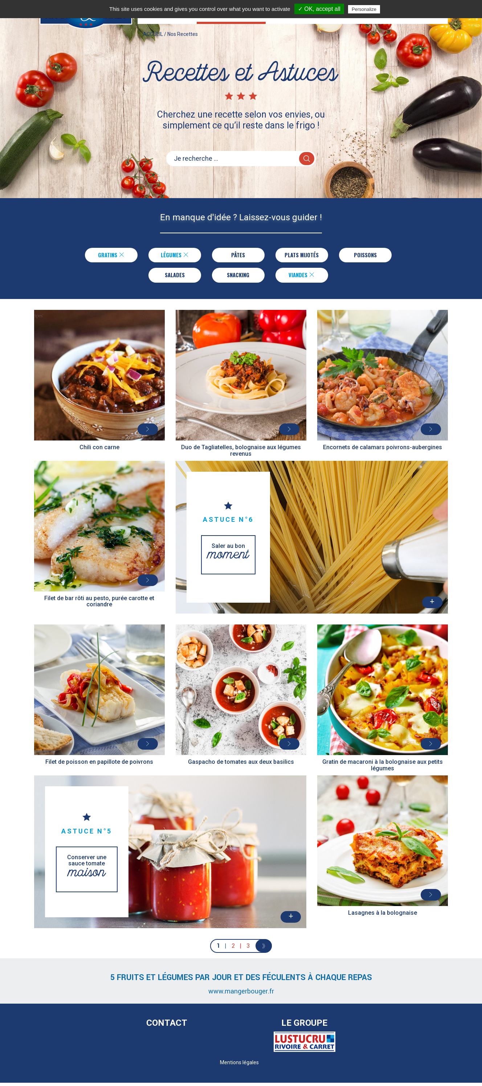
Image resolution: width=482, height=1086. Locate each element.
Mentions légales (239, 1066)
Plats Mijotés (301, 256)
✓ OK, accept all (319, 9)
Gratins (110, 256)
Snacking (238, 277)
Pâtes (237, 256)
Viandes (302, 277)
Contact (166, 1026)
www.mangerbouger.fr (241, 994)
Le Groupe (304, 1026)
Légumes (173, 256)
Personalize (364, 9)
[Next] (264, 949)
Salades (174, 277)
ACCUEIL (153, 41)
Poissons (366, 256)
